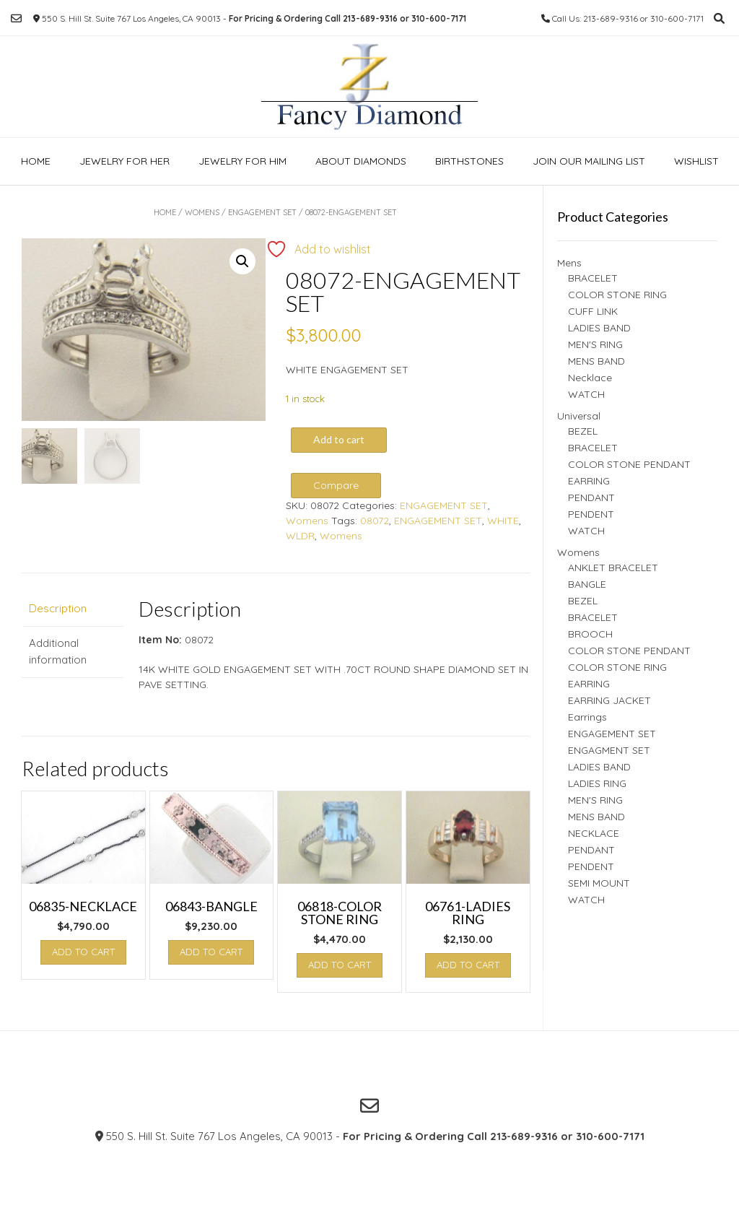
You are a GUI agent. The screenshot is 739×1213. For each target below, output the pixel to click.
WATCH (586, 394)
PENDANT (591, 497)
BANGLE (587, 584)
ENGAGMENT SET (609, 750)
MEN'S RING (595, 344)
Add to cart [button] (83, 951)
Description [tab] (58, 608)
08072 (374, 520)
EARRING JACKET (609, 700)
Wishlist (696, 161)
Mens (569, 262)
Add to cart (338, 439)
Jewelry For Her (124, 161)
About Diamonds (360, 161)
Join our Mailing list (589, 161)
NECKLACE (593, 833)
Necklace (590, 377)
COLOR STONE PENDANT (629, 464)
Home (36, 161)
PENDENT (591, 514)
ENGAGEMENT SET (262, 212)
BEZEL (583, 431)
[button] (242, 261)
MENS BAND (596, 361)
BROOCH (590, 633)
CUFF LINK (593, 311)
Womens (202, 212)
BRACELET (593, 277)
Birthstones (469, 161)
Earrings (587, 716)
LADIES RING (597, 783)
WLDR (300, 535)
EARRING (589, 480)
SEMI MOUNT (599, 883)
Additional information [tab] (58, 651)
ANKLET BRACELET (613, 567)
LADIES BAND (599, 327)
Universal (578, 415)
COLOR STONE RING (617, 294)
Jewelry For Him (242, 161)
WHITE (503, 520)
